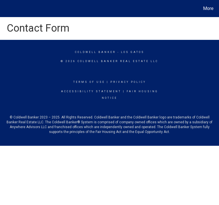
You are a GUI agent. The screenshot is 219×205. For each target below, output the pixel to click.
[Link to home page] (6, 8)
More (208, 8)
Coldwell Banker (95, 52)
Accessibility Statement (91, 91)
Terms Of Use (89, 82)
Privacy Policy (128, 82)
